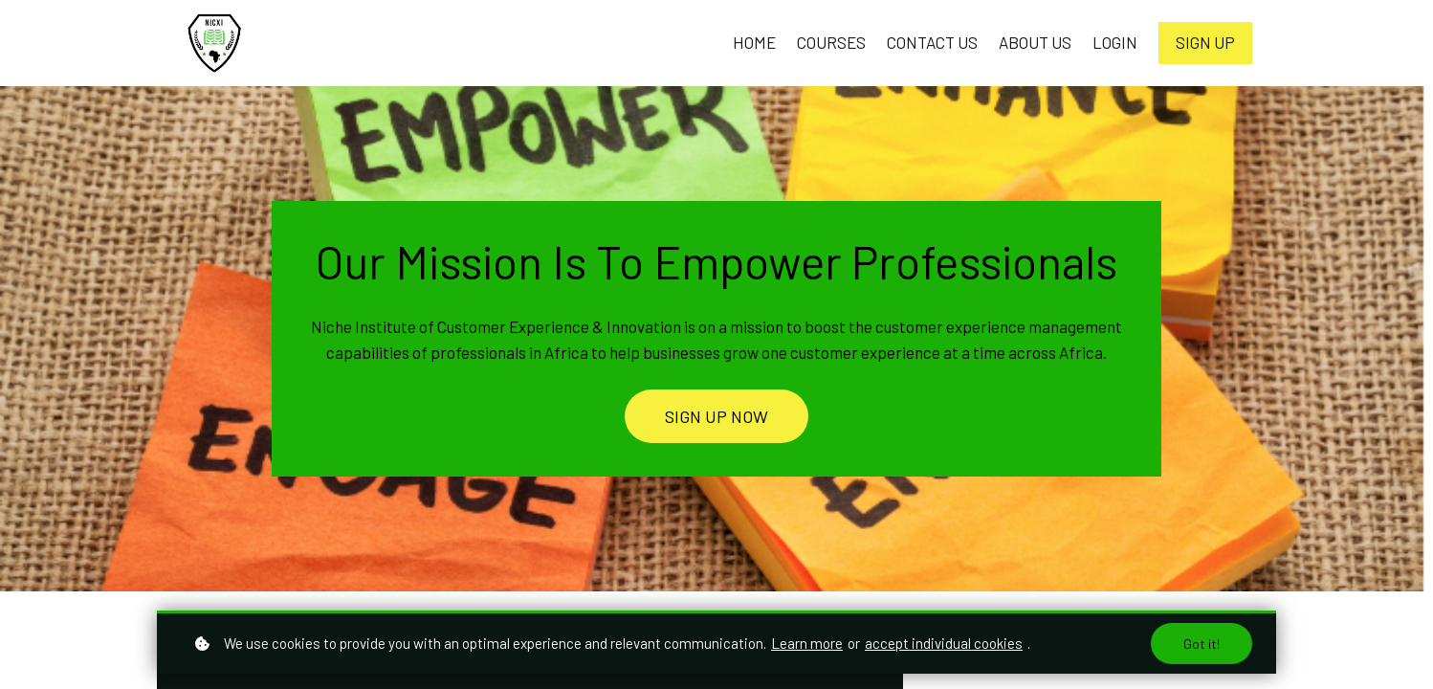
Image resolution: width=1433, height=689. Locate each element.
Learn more (807, 643)
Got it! (1201, 643)
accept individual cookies (944, 643)
